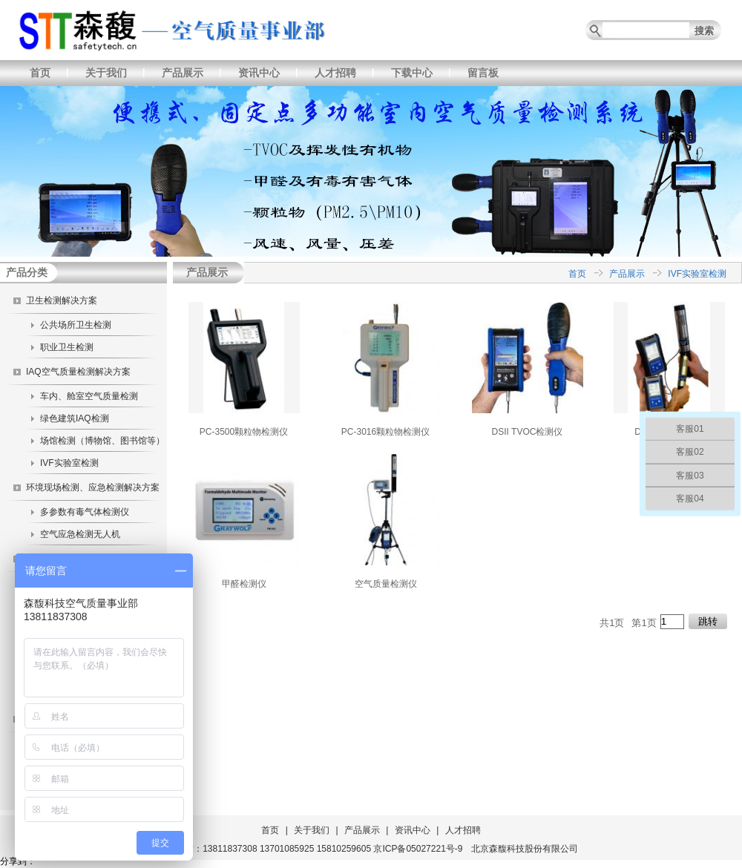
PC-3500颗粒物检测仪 (244, 432)
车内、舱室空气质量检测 (89, 396)
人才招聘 (335, 73)
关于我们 (106, 73)
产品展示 (182, 73)
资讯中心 (259, 73)
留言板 (483, 73)
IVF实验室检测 (69, 463)
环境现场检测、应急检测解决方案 (93, 487)
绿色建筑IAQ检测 (74, 418)
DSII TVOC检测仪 (527, 432)
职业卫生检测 (66, 347)
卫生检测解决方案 (61, 300)
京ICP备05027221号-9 (417, 849)
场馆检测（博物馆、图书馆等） (102, 440)
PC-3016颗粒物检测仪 (385, 432)
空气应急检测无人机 (80, 534)
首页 (40, 73)
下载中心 (412, 73)
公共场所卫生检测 (75, 325)
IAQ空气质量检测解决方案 (78, 371)
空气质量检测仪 (386, 584)
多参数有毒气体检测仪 (84, 512)
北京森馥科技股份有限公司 (524, 849)
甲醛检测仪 (244, 584)
